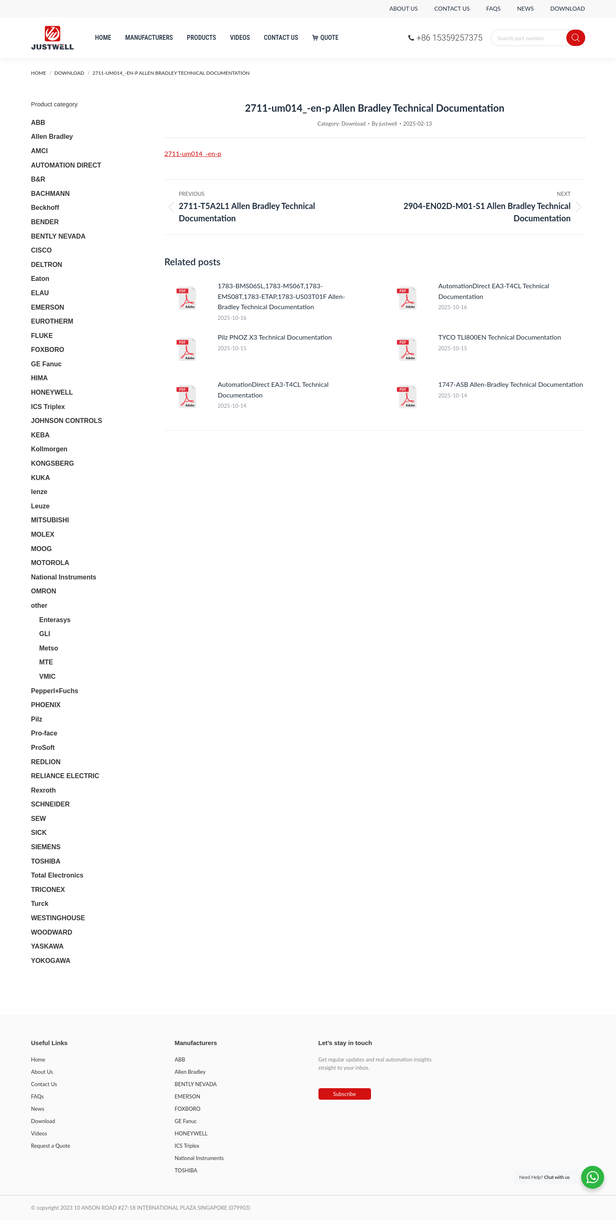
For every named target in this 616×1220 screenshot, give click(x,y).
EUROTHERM (52, 321)
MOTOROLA (50, 562)
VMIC (47, 676)
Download (353, 123)
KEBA (40, 435)
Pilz (37, 719)
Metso (48, 648)
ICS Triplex (48, 406)
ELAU (40, 292)
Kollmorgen (49, 449)
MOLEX (43, 534)
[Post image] (187, 299)
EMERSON (47, 307)
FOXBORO (47, 349)
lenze (39, 491)
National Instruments (63, 577)
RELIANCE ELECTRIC (65, 775)
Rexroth (43, 790)
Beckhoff (45, 207)
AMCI (39, 150)
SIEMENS (46, 846)
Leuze (40, 506)
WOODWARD (51, 932)
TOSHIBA (46, 861)
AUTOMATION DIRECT (66, 165)
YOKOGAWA (51, 960)
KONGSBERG (52, 463)
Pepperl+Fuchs (54, 690)
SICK (39, 832)
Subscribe (344, 1094)
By (384, 123)
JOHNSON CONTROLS (66, 420)
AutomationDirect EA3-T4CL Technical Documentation (493, 291)
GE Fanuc (46, 364)
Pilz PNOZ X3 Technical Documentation (275, 337)
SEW (38, 818)
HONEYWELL (52, 392)
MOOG (41, 548)
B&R (38, 179)
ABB (38, 122)
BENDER (45, 221)
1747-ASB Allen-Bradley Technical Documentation (510, 384)
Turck (39, 903)
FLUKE (42, 335)
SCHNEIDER (50, 804)
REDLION (46, 761)
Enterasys (55, 619)
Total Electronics (57, 875)
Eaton (40, 278)
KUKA (40, 477)
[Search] (575, 38)
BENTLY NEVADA (58, 236)
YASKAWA (47, 946)
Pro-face (44, 733)
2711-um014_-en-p (193, 153)
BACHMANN (50, 193)
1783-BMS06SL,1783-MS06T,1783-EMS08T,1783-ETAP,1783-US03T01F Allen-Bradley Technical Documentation (281, 296)
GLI (44, 633)
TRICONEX (48, 889)
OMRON (43, 591)
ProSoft (43, 747)
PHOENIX (46, 704)
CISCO (41, 250)
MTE (46, 662)
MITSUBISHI (50, 520)
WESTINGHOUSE (58, 917)
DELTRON (46, 264)
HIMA (39, 378)
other (39, 605)
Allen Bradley (52, 136)
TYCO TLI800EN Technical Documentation (499, 337)
